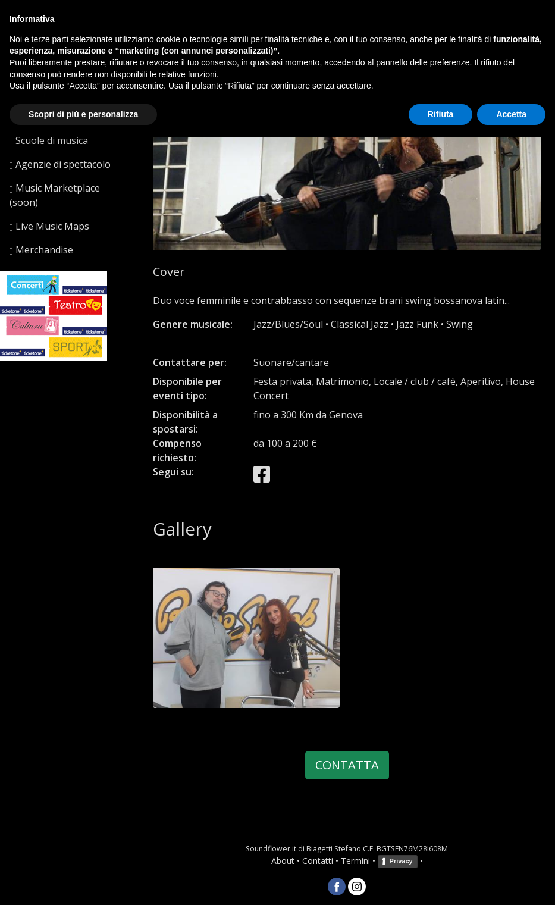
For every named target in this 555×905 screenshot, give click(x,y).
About (282, 860)
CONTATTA (347, 765)
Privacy (401, 861)
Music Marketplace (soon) (55, 195)
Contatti (317, 860)
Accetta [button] (511, 114)
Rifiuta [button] (441, 114)
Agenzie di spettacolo (60, 164)
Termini (355, 860)
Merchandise (41, 249)
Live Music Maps (49, 226)
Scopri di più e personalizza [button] (83, 114)
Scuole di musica (49, 140)
